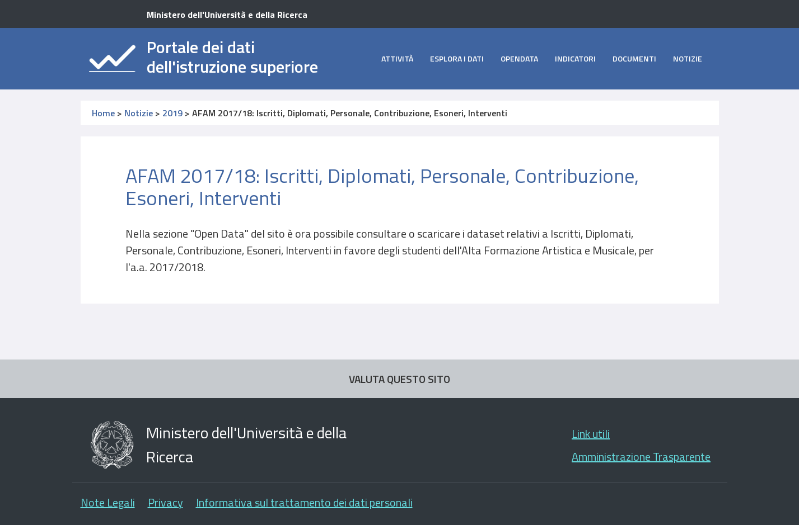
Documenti (634, 58)
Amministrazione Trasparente (641, 456)
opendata (519, 58)
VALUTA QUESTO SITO (399, 379)
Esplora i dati (457, 58)
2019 (172, 113)
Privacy (165, 502)
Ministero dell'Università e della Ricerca (227, 14)
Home (103, 113)
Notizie (687, 58)
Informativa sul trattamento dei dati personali (304, 502)
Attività (397, 58)
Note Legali (108, 502)
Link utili (591, 433)
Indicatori (575, 58)
